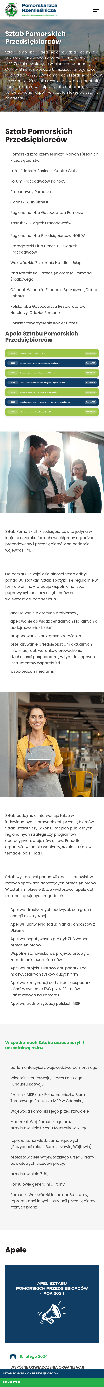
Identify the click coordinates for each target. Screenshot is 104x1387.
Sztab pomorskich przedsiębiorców (40, 1369)
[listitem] (52, 353)
